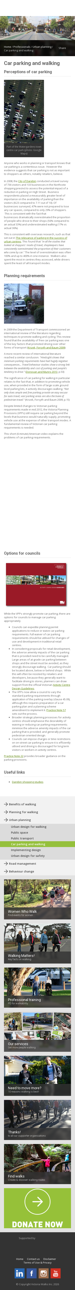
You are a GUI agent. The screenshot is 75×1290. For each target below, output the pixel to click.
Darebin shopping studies (27, 782)
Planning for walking (23, 812)
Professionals (21, 47)
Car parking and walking (28, 844)
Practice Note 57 (56, 710)
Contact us (33, 1259)
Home (7, 47)
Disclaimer (49, 1259)
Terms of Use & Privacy (38, 1262)
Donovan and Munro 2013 (41, 372)
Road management (22, 863)
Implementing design (26, 850)
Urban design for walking (28, 827)
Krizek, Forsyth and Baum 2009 (46, 347)
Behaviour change (21, 871)
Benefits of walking (22, 804)
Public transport (22, 838)
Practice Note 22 (13, 756)
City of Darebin (27, 181)
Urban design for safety (28, 856)
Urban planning (42, 47)
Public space (19, 832)
